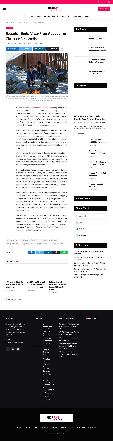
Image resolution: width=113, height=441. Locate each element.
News (39, 16)
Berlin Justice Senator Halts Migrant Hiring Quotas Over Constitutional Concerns (97, 163)
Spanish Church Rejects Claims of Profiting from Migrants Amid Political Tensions (46, 360)
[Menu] (4, 8)
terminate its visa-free (44, 108)
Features (46, 16)
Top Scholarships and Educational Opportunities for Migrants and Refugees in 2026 (97, 73)
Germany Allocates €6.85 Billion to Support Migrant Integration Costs (97, 141)
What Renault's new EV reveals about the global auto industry (69, 354)
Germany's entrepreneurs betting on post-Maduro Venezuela (68, 346)
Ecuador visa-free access (29, 240)
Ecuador (9, 28)
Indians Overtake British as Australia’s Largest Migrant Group (57, 285)
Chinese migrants (12, 240)
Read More (80, 134)
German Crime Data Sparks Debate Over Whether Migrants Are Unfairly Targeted (89, 118)
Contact (55, 16)
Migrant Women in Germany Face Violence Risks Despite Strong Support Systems (97, 152)
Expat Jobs (92, 319)
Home (26, 16)
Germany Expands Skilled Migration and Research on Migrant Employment (96, 185)
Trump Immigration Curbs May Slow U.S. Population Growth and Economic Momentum (47, 332)
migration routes (42, 244)
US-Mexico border (57, 244)
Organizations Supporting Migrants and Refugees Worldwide (96, 37)
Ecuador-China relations (49, 240)
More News (83, 245)
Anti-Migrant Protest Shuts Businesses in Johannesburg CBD (36, 284)
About (33, 16)
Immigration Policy (13, 244)
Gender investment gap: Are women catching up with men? (69, 326)
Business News (67, 319)
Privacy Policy (65, 16)
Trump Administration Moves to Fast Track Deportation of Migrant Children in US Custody (48, 388)
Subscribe (104, 8)
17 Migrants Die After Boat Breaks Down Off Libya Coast (15, 284)
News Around (84, 198)
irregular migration (28, 244)
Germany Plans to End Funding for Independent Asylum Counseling (97, 174)
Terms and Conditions (81, 16)
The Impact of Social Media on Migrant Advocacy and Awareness (96, 61)
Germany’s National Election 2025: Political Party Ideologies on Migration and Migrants (97, 49)
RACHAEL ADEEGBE (101, 122)
